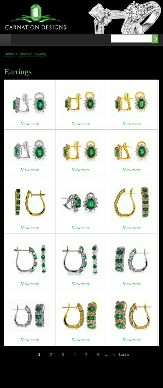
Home (9, 54)
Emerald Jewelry (32, 54)
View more (30, 124)
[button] (29, 115)
